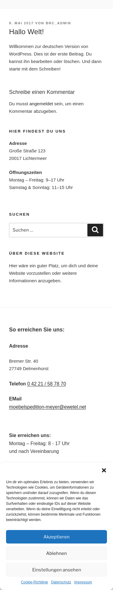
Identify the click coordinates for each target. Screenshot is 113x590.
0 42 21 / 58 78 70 (46, 383)
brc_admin (58, 23)
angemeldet (41, 103)
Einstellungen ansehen (56, 570)
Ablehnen (56, 553)
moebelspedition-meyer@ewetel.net (47, 406)
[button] (104, 470)
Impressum (83, 582)
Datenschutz (61, 582)
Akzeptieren (56, 537)
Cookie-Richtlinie (34, 582)
